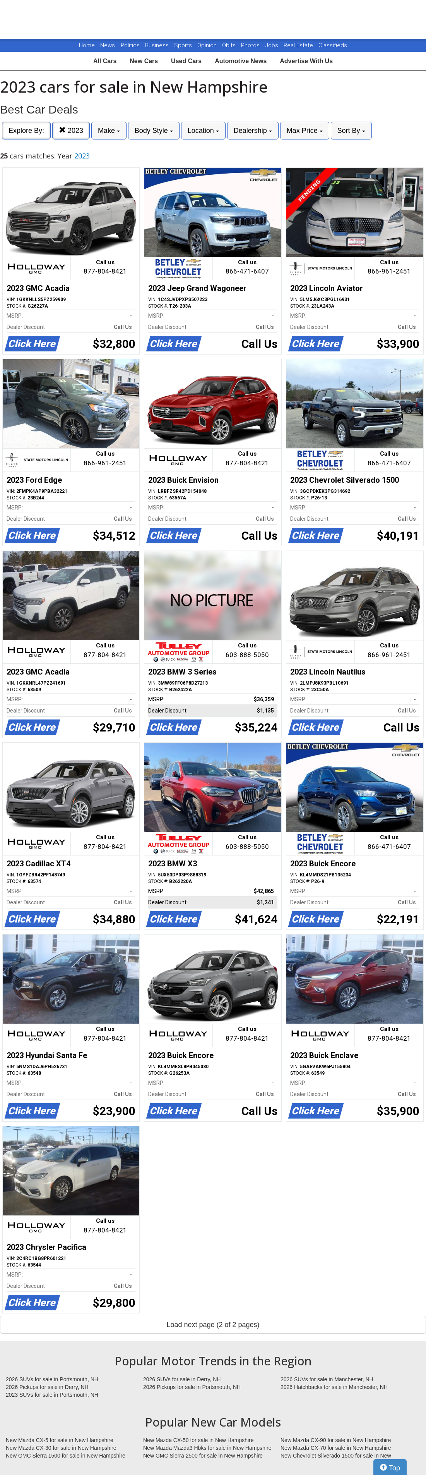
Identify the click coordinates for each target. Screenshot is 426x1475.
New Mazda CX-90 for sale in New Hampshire (336, 1440)
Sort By (351, 130)
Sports (183, 45)
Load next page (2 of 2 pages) (212, 1325)
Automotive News (241, 61)
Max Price (305, 130)
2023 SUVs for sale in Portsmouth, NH (52, 1395)
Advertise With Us (306, 61)
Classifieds (332, 45)
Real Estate (299, 45)
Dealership (253, 130)
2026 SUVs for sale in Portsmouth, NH (52, 1379)
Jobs (272, 45)
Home (87, 45)
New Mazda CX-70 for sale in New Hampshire (336, 1448)
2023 (71, 130)
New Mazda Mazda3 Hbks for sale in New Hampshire (207, 1448)
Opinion (207, 45)
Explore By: (26, 130)
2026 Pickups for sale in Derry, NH (47, 1387)
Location (203, 130)
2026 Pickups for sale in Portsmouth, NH (192, 1387)
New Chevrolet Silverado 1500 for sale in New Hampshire (336, 1456)
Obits (229, 45)
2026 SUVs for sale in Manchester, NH (327, 1379)
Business (157, 45)
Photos (251, 45)
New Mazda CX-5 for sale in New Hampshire (59, 1440)
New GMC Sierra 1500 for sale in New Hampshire (65, 1456)
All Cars (104, 61)
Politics (130, 45)
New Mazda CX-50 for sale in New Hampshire (198, 1440)
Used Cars (186, 61)
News (107, 45)
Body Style (154, 130)
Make (109, 130)
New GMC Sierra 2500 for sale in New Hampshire (203, 1456)
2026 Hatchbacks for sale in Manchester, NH (334, 1387)
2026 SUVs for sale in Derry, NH (182, 1379)
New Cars (144, 61)
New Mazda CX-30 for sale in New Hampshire (61, 1448)
